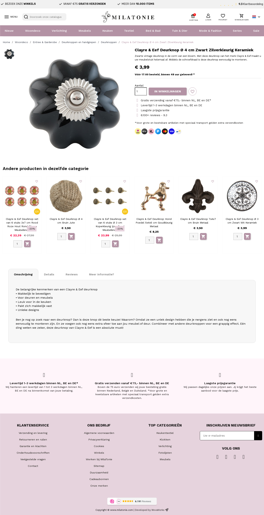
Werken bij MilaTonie (99, 459)
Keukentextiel (165, 432)
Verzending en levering (33, 432)
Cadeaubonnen (99, 479)
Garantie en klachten (33, 446)
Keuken (107, 30)
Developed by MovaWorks (149, 510)
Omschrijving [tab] (23, 274)
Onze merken (99, 485)
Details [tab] (49, 274)
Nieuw (9, 30)
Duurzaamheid (99, 472)
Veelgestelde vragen (33, 459)
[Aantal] (141, 91)
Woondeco (32, 30)
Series (237, 30)
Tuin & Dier (179, 30)
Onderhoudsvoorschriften (33, 452)
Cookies (99, 446)
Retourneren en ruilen (33, 439)
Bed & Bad (153, 30)
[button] (208, 17)
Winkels (99, 452)
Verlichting (59, 30)
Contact (33, 465)
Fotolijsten (165, 452)
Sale (256, 30)
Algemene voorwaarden (99, 432)
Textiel (129, 30)
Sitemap (99, 465)
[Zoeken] (44, 17)
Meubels (84, 30)
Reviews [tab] (72, 274)
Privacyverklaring (99, 439)
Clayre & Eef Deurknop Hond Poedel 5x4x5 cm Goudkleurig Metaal (154, 222)
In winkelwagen (167, 91)
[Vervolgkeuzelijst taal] (256, 17)
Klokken (165, 439)
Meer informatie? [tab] (101, 274)
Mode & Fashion (210, 30)
